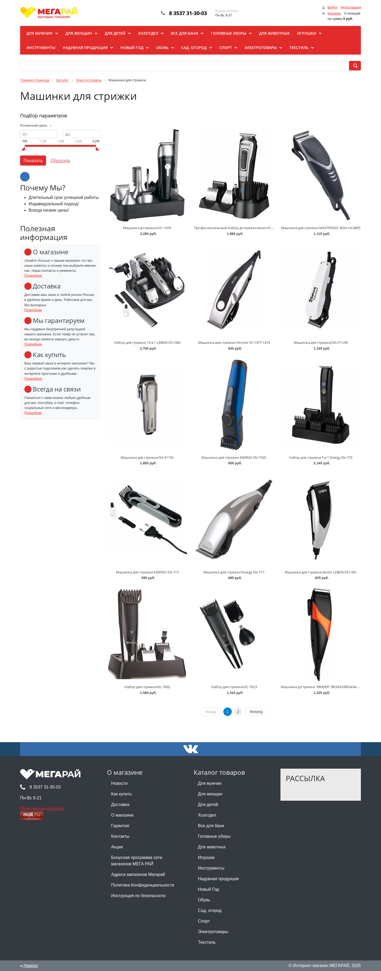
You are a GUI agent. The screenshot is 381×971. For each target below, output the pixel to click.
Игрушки (206, 857)
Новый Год (208, 889)
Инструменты (211, 868)
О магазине (122, 815)
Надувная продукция (218, 878)
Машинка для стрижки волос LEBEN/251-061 (321, 572)
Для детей (208, 804)
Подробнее (33, 276)
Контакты (120, 836)
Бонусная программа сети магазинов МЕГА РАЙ (136, 860)
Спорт (204, 921)
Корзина (334, 13)
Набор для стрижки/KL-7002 (147, 686)
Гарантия (120, 825)
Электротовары (213, 931)
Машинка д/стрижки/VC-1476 (147, 227)
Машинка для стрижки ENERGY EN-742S (234, 457)
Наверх (29, 965)
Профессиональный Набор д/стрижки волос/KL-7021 (237, 227)
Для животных (212, 847)
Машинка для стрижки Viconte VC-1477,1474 (234, 342)
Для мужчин (209, 783)
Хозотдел (207, 815)
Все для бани (211, 825)
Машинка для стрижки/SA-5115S (147, 457)
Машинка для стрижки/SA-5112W (321, 342)
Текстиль (207, 942)
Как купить (121, 794)
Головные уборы (214, 836)
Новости (119, 783)
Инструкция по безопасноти (138, 895)
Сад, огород (209, 910)
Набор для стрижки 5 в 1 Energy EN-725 (320, 457)
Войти (332, 7)
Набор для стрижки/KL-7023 (234, 686)
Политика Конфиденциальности (142, 885)
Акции (117, 847)
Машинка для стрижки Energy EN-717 (233, 572)
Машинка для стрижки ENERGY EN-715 (147, 572)
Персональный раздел (42, 808)
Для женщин (210, 794)
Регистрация (351, 7)
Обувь (204, 900)
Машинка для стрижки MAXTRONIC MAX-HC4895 (320, 227)
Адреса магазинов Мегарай (138, 874)
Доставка (120, 804)
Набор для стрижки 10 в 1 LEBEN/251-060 (147, 342)
